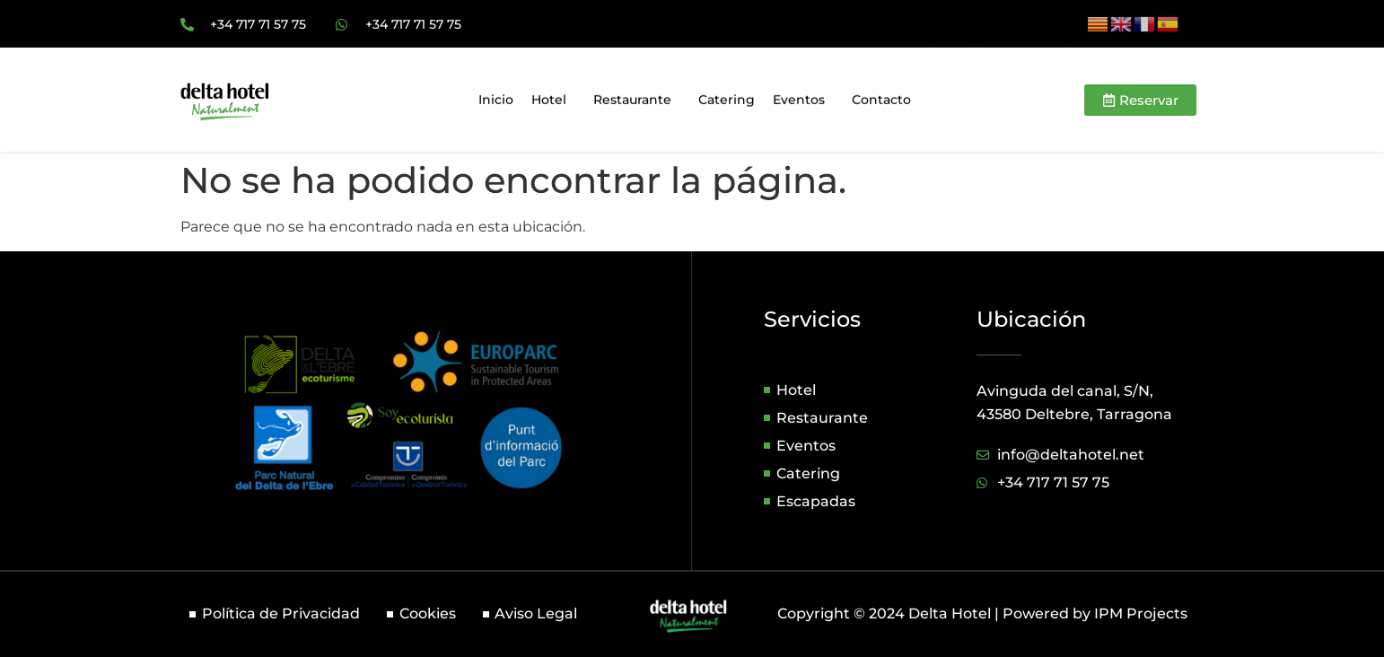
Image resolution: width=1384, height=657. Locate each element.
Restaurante (636, 103)
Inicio (495, 103)
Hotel (553, 103)
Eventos (803, 103)
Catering (726, 103)
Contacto (881, 103)
